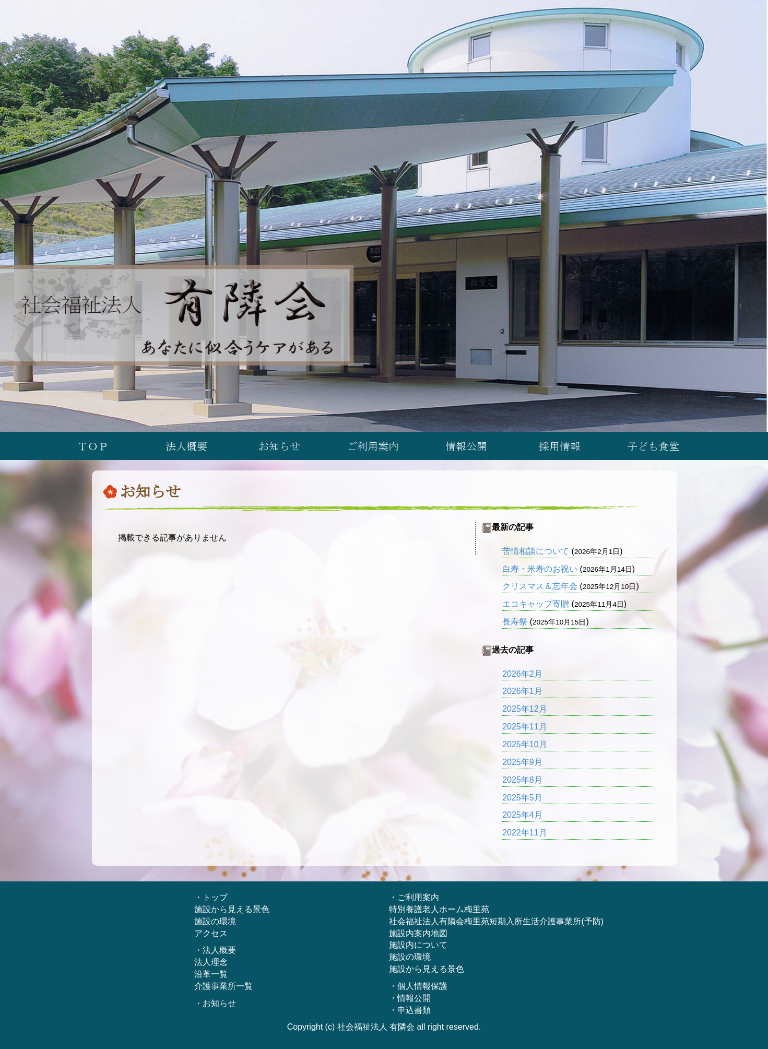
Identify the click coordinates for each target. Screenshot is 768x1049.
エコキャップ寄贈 (535, 603)
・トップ (211, 897)
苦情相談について (535, 551)
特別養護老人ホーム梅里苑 (439, 909)
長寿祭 (514, 621)
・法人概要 (215, 950)
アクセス (211, 933)
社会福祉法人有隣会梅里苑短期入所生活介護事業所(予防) (496, 921)
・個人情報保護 (418, 986)
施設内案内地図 (418, 933)
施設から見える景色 (231, 909)
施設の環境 (215, 921)
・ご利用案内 (414, 897)
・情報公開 (410, 998)
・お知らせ (215, 1003)
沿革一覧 (211, 974)
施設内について (418, 944)
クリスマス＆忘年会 (539, 586)
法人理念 (211, 962)
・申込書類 (410, 1010)
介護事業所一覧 (223, 986)
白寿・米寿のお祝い (539, 568)
